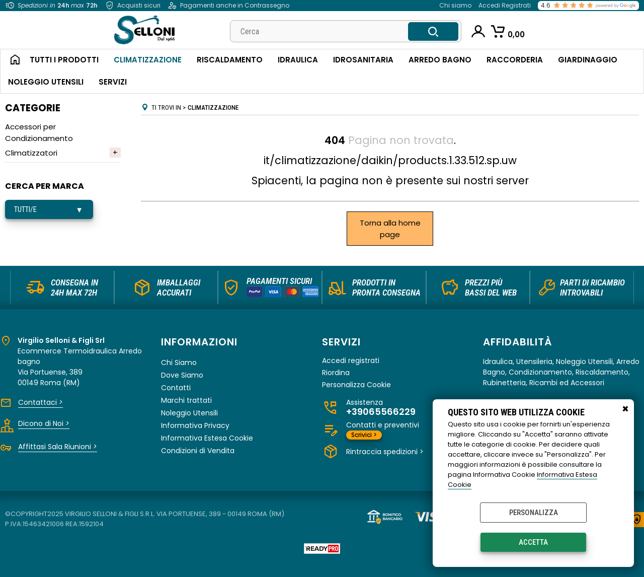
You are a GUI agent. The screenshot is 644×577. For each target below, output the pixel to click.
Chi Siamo (179, 362)
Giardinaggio (587, 59)
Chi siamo (455, 5)
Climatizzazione (148, 59)
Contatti (176, 388)
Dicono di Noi (43, 423)
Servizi (113, 82)
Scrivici (364, 434)
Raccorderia (515, 59)
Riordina (336, 373)
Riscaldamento (230, 59)
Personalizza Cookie (356, 385)
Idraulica (298, 59)
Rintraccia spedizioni (385, 452)
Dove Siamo (182, 375)
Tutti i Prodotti (64, 59)
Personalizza (533, 512)
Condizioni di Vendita (197, 451)
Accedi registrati (350, 360)
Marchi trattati (186, 400)
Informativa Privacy (195, 425)
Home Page (11, 60)
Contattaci (40, 402)
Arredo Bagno (440, 59)
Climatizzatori (31, 153)
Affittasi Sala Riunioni (57, 447)
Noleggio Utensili (46, 82)
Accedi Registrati (504, 5)
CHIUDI (625, 409)
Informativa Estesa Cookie (207, 438)
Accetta (533, 542)
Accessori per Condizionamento (39, 132)
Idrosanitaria (363, 59)
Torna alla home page (390, 229)
